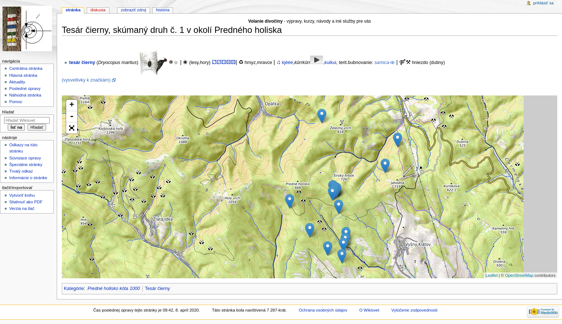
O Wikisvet (369, 310)
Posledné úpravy (24, 88)
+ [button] (72, 105)
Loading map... (309, 187)
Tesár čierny (157, 288)
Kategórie (74, 288)
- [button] (71, 117)
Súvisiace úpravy (25, 158)
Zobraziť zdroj (133, 10)
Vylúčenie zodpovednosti (414, 310)
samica (382, 62)
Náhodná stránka (25, 95)
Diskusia (97, 10)
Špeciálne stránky (25, 164)
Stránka (72, 10)
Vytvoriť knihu (21, 195)
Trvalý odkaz (21, 171)
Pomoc (15, 101)
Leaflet (492, 275)
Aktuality (17, 82)
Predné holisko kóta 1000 (113, 288)
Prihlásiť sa (543, 3)
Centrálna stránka (25, 68)
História (162, 10)
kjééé (287, 62)
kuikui (330, 62)
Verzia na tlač (21, 208)
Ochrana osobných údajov (323, 310)
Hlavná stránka (23, 75)
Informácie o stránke (28, 178)
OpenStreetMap (519, 275)
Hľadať (8, 112)
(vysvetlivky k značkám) (86, 80)
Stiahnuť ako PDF (25, 202)
